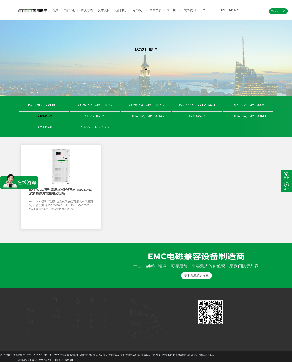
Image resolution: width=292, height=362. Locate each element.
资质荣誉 (105, 320)
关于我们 (173, 10)
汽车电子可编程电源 (46, 354)
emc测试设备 (45, 360)
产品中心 (69, 10)
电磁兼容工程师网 (63, 360)
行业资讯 (91, 320)
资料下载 (78, 320)
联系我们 (190, 10)
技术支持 (104, 10)
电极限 (33, 360)
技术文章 (91, 315)
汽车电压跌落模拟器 (89, 354)
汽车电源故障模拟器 (68, 354)
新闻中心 (121, 10)
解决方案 (87, 10)
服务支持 (78, 315)
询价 (286, 188)
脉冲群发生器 (28, 354)
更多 (22, 332)
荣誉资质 (155, 10)
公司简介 (105, 315)
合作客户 (138, 10)
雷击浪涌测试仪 (12, 354)
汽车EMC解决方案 (55, 310)
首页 (55, 10)
